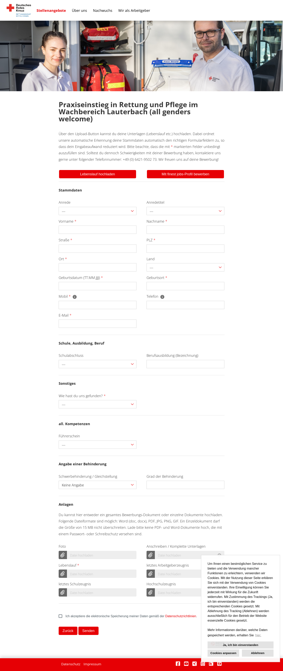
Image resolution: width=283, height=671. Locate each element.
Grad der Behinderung (165, 476)
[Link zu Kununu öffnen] (211, 663)
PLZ (151, 240)
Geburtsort (157, 277)
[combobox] (98, 211)
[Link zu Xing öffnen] (194, 663)
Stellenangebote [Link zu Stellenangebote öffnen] (51, 10)
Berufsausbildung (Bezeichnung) (172, 355)
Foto (62, 546)
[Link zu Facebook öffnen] (178, 663)
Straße (65, 240)
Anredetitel (155, 202)
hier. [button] (258, 635)
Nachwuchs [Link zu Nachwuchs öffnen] (102, 10)
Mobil (68, 296)
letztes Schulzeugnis (75, 584)
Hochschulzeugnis (161, 584)
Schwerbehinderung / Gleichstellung (88, 476)
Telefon (156, 296)
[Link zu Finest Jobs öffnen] (219, 663)
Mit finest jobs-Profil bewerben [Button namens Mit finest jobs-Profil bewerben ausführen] (185, 174)
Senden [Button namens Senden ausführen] (88, 631)
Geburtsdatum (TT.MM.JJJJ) (81, 277)
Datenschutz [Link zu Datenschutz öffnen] (70, 664)
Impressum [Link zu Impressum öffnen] (92, 664)
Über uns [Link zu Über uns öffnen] (79, 10)
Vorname (67, 221)
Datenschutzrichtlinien (180, 616)
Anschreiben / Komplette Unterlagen (176, 546)
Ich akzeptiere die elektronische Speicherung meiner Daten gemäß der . (128, 616)
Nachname (157, 221)
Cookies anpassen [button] (223, 653)
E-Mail (65, 315)
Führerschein (69, 436)
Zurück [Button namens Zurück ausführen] (68, 631)
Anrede (65, 202)
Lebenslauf (69, 565)
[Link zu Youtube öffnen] (186, 663)
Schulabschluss (71, 355)
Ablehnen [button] (257, 653)
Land (151, 259)
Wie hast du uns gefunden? (82, 395)
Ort (63, 259)
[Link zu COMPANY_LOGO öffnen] (19, 10)
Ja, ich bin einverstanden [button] (240, 645)
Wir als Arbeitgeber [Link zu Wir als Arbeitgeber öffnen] (134, 10)
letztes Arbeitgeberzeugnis (168, 565)
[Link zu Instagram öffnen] (203, 663)
